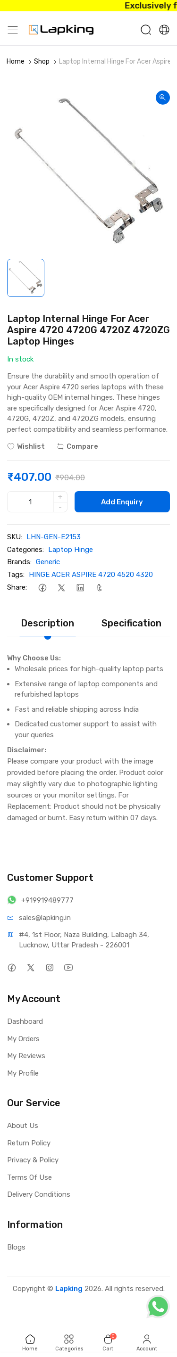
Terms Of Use (29, 1177)
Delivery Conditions (38, 1194)
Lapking (69, 1288)
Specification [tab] (131, 623)
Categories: (25, 549)
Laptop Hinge (70, 549)
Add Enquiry (122, 502)
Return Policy (29, 1143)
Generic (48, 562)
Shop (42, 62)
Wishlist (26, 446)
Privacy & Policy (33, 1160)
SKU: (14, 537)
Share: (17, 587)
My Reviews (26, 1056)
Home (16, 62)
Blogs (16, 1247)
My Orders (23, 1039)
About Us (22, 1125)
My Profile (23, 1073)
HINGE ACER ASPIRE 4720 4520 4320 (91, 574)
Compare (77, 446)
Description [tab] (47, 623)
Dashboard (25, 1021)
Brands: (19, 562)
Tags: (16, 574)
